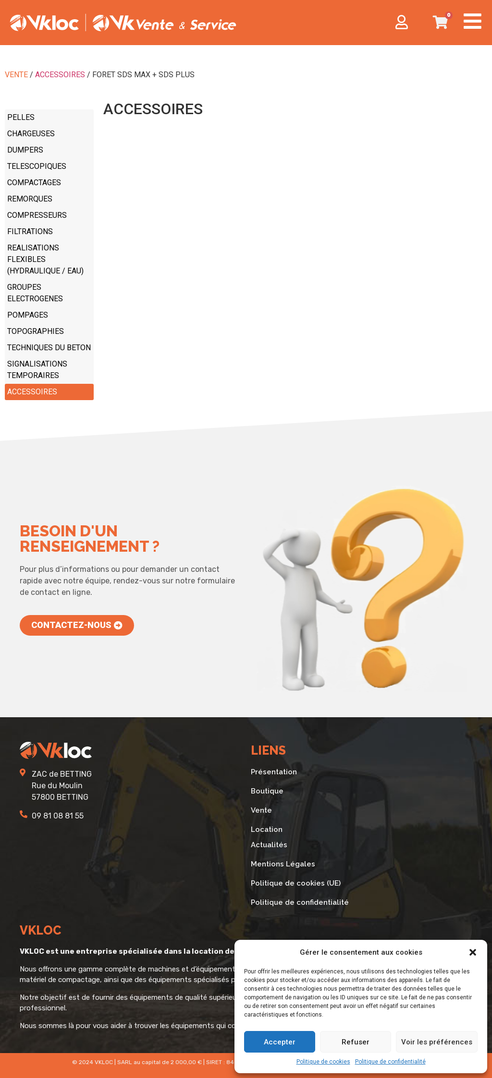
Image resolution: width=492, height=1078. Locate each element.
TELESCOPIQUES (36, 166)
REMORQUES (29, 198)
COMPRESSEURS (37, 215)
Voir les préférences (436, 1042)
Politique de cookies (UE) (296, 883)
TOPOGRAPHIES (35, 331)
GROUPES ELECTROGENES (35, 293)
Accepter (279, 1042)
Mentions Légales (283, 864)
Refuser (355, 1042)
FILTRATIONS (30, 231)
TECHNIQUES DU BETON (49, 347)
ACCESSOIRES (60, 74)
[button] (473, 952)
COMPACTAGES (34, 182)
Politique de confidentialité (390, 1061)
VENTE (16, 74)
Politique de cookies (323, 1061)
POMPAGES (27, 315)
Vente (261, 810)
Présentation (274, 772)
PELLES (21, 117)
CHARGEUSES (31, 133)
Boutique (267, 791)
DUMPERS (25, 149)
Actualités (269, 845)
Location (267, 829)
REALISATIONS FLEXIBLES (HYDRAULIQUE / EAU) (45, 259)
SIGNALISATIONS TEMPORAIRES (37, 369)
